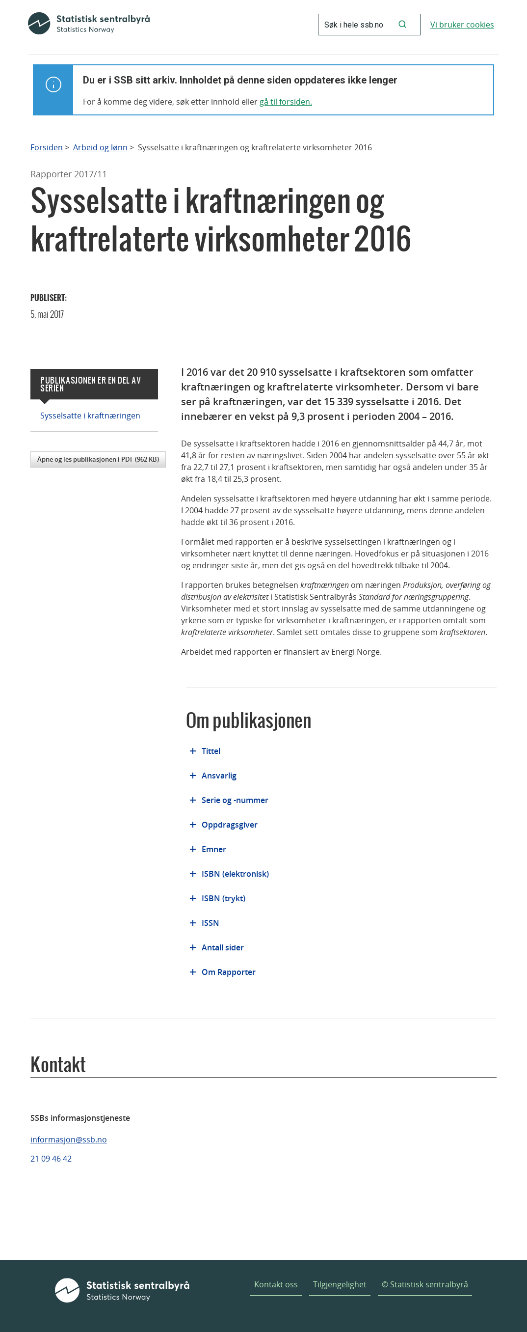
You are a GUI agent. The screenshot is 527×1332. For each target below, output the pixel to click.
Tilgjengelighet (340, 1284)
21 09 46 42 (51, 1158)
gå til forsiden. (286, 101)
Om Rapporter (229, 972)
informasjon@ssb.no (68, 1139)
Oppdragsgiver (230, 824)
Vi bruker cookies (462, 24)
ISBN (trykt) (223, 898)
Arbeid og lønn (100, 147)
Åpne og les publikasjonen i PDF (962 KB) (98, 459)
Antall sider (223, 947)
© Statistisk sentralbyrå (425, 1284)
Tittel (211, 751)
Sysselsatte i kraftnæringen (90, 415)
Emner (214, 849)
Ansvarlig (219, 775)
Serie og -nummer (235, 800)
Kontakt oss (276, 1284)
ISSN (210, 922)
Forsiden (46, 147)
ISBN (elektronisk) (235, 873)
